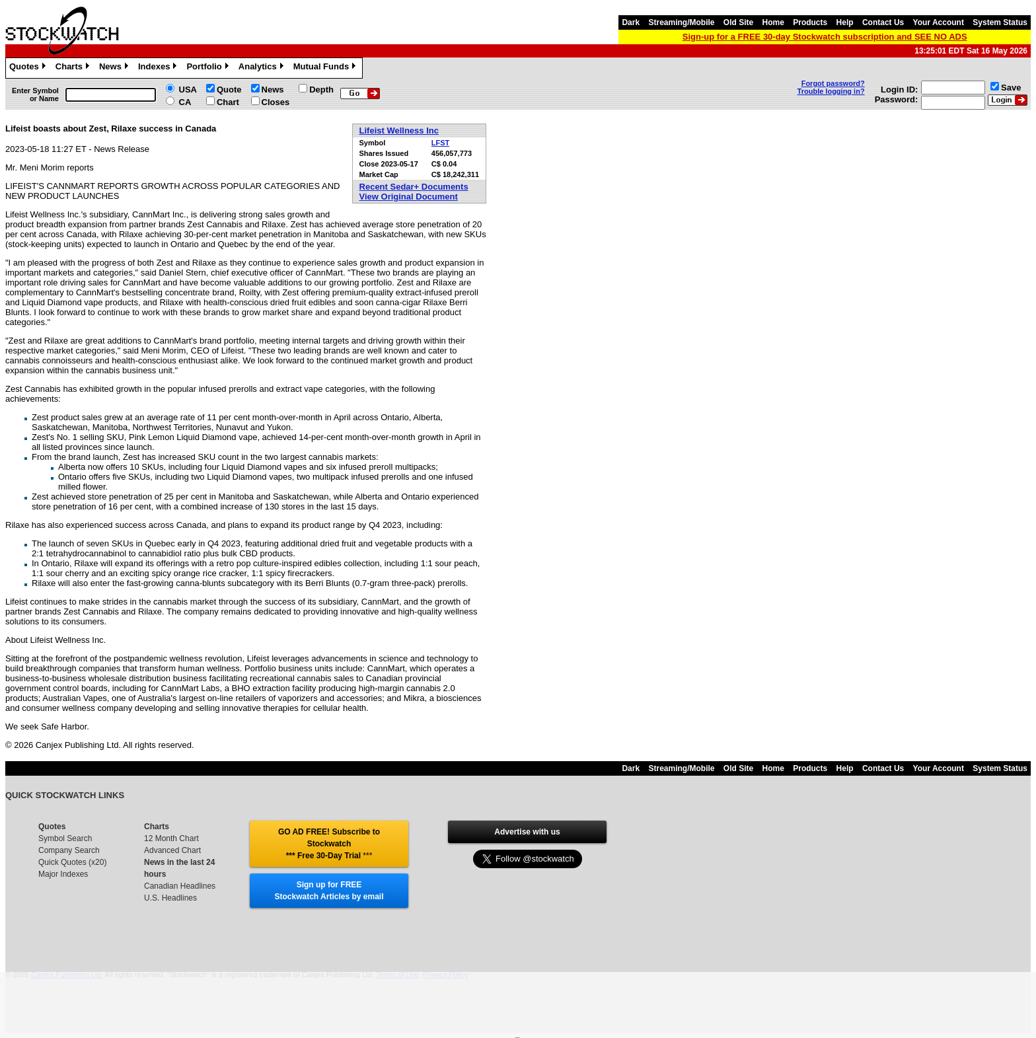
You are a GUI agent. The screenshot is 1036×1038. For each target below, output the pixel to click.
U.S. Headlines (170, 898)
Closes (276, 102)
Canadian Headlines (179, 886)
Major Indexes (63, 874)
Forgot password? (833, 83)
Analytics (263, 68)
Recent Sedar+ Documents (413, 187)
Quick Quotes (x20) (72, 862)
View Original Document (408, 197)
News (115, 68)
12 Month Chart (171, 838)
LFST (440, 143)
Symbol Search (65, 838)
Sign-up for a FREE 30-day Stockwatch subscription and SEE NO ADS (825, 37)
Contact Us (883, 22)
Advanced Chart (172, 850)
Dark (631, 22)
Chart (228, 102)
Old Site (738, 22)
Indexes (159, 68)
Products (810, 22)
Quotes (29, 68)
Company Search (69, 850)
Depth (321, 89)
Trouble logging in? (831, 91)
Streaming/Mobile (681, 22)
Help (845, 22)
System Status (1000, 22)
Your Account (938, 22)
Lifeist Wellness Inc (399, 130)
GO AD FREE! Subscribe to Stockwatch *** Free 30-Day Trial (329, 843)
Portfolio (208, 68)
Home (773, 22)
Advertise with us (527, 831)
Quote (229, 89)
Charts (74, 68)
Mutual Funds (326, 68)
